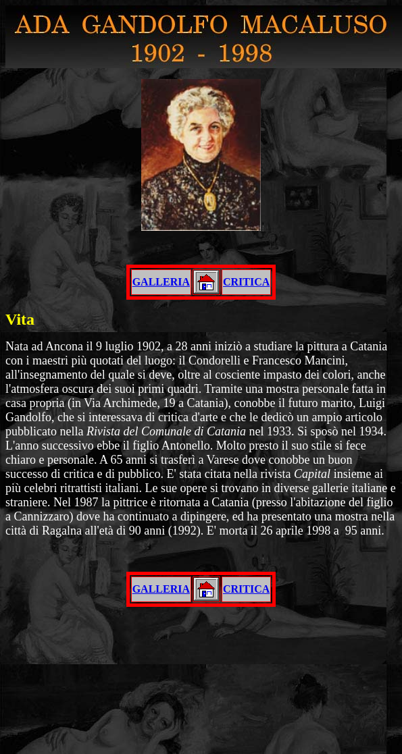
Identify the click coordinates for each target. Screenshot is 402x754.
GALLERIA (161, 282)
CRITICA (246, 282)
